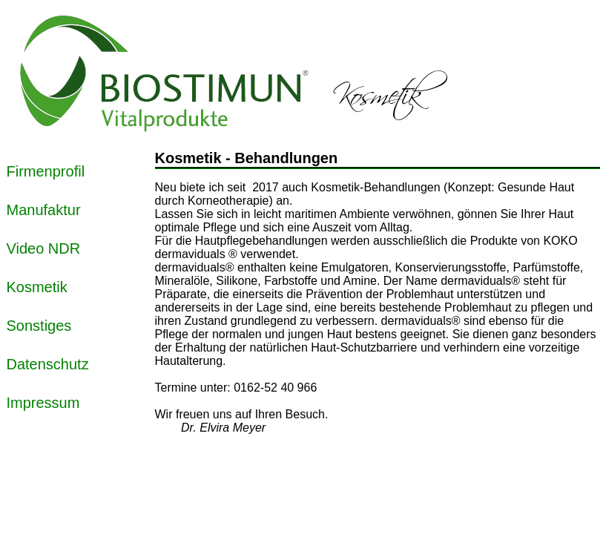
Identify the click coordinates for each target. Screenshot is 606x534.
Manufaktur (44, 210)
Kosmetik (37, 287)
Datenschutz (48, 364)
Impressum (43, 403)
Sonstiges (39, 325)
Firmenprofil (46, 171)
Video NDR (44, 248)
